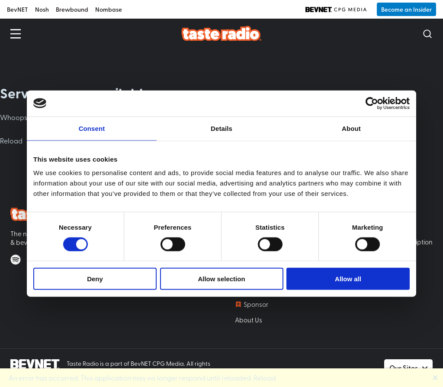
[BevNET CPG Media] (335, 9)
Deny (95, 279)
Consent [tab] (92, 128)
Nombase (108, 9)
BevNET (17, 9)
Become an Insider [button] (406, 9)
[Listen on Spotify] (15, 259)
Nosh (42, 9)
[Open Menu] (15, 34)
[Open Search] (427, 34)
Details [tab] (221, 128)
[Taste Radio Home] (222, 33)
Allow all (348, 279)
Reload (11, 140)
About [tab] (351, 128)
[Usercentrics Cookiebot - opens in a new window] (372, 103)
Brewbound (72, 9)
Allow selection (221, 279)
